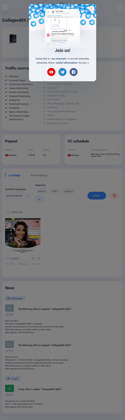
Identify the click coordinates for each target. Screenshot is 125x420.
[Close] (92, 9)
